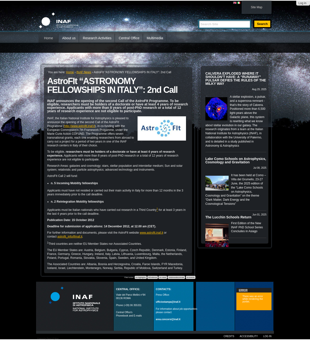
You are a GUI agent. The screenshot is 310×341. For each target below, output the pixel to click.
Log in (302, 3)
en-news (162, 277)
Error (243, 290)
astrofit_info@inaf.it (69, 236)
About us (69, 38)
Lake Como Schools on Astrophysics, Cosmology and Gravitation (235, 160)
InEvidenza (152, 277)
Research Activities (97, 38)
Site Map (256, 7)
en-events (190, 277)
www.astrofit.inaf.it (151, 232)
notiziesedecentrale (176, 277)
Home (48, 38)
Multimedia (155, 38)
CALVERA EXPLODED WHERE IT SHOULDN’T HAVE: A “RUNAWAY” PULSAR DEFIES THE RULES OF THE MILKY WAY (235, 78)
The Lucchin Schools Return (228, 217)
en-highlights (140, 277)
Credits (229, 336)
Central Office (129, 38)
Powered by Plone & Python (47, 338)
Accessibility (249, 336)
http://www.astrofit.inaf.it (79, 126)
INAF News (83, 72)
